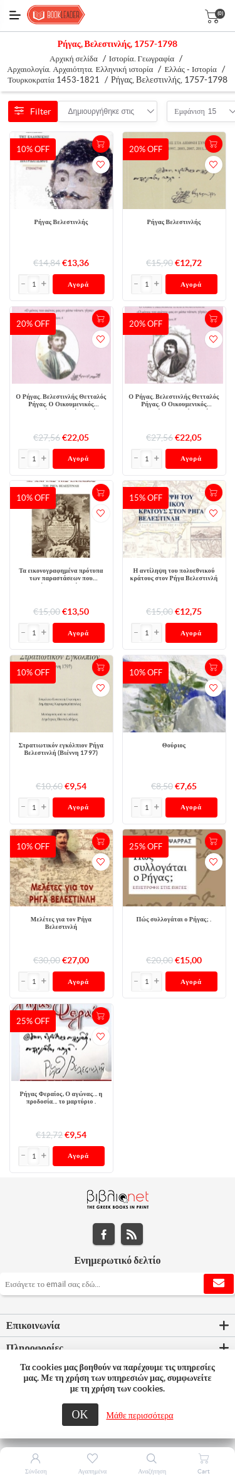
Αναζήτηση (152, 1471)
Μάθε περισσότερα (140, 1415)
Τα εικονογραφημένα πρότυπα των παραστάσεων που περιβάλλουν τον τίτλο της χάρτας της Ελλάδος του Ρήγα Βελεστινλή (61, 575)
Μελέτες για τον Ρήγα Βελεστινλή (61, 923)
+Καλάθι (101, 144)
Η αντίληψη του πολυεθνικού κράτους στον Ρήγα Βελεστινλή (174, 574)
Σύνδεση (36, 1471)
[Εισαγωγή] (34, 284)
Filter (32, 111)
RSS (132, 1234)
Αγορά (78, 284)
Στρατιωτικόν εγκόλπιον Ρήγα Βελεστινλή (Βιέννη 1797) (61, 749)
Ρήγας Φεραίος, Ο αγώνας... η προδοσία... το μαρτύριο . (61, 1097)
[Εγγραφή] (117, 1284)
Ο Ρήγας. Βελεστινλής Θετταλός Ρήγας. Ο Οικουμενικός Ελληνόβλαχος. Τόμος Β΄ (173, 401)
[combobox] (101, 111)
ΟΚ (80, 1414)
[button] (43, 284)
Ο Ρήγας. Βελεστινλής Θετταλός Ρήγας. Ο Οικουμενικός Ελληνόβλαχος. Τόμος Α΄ (61, 401)
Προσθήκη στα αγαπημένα (101, 164)
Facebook (104, 1234)
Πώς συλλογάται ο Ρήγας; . (173, 919)
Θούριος (174, 745)
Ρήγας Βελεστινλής (61, 221)
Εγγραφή (219, 1284)
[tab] (117, 1325)
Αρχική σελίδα (74, 58)
